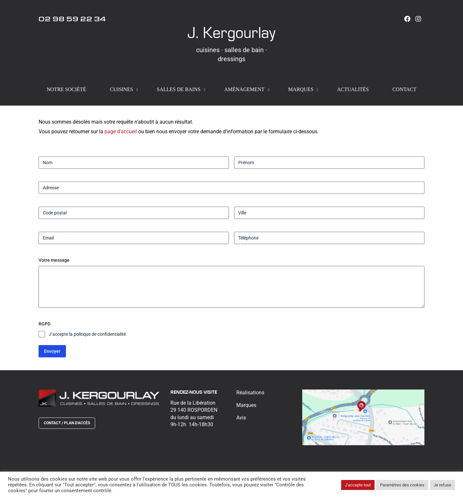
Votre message (54, 260)
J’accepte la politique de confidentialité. (88, 334)
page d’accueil (120, 131)
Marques (246, 405)
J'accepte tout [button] (358, 485)
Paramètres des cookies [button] (402, 485)
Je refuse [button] (442, 485)
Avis (241, 418)
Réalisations (250, 393)
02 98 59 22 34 (72, 20)
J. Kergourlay (231, 32)
